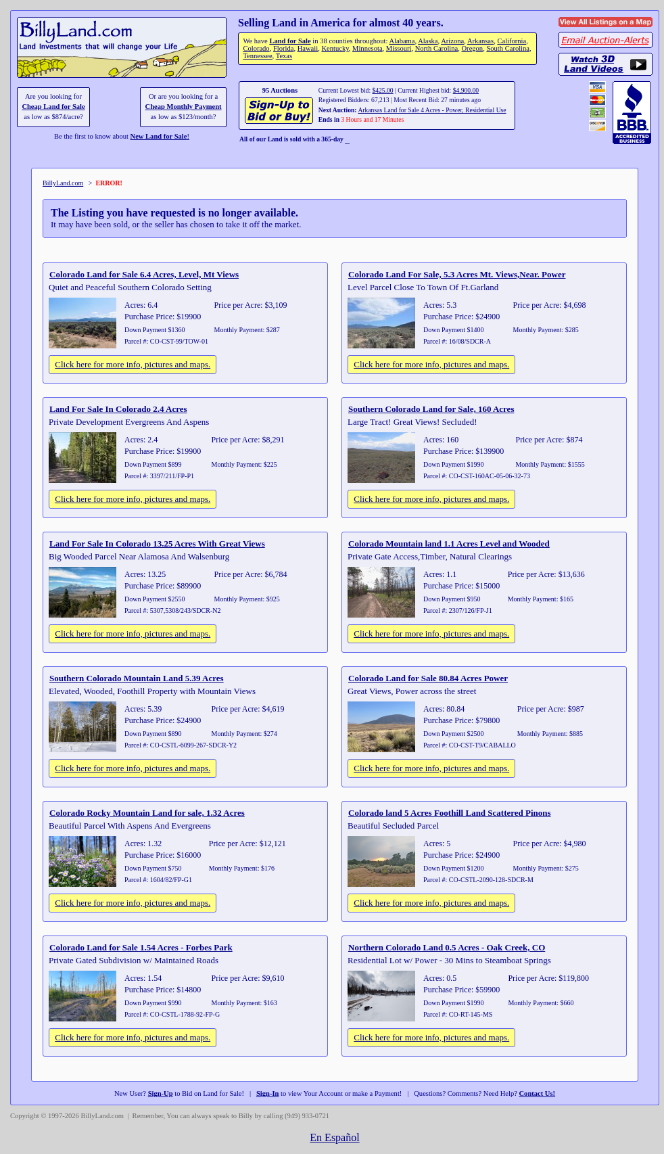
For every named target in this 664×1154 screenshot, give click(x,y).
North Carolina (436, 48)
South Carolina (507, 48)
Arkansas (480, 41)
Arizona (452, 41)
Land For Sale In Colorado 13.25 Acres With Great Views (157, 543)
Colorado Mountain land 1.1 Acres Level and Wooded (449, 543)
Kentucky (334, 48)
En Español (334, 1137)
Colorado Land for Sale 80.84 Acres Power (428, 678)
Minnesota (367, 48)
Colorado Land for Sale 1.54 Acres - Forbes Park (141, 947)
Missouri (399, 48)
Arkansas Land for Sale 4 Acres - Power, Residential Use (432, 110)
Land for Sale (289, 41)
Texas (284, 56)
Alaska (427, 41)
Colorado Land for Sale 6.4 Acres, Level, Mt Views (144, 274)
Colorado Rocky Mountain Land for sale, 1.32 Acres (147, 813)
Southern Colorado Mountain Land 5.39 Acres (136, 678)
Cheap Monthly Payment (183, 106)
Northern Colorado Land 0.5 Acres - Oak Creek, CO (446, 947)
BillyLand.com (63, 183)
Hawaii (308, 48)
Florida (283, 48)
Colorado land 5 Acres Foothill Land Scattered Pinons (449, 813)
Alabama (401, 41)
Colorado (256, 48)
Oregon (472, 48)
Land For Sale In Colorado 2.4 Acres (118, 409)
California (511, 41)
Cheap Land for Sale (53, 106)
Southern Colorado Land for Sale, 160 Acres (431, 409)
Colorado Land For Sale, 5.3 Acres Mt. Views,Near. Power (456, 274)
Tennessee (257, 56)
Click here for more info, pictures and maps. (132, 364)
